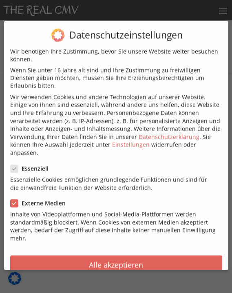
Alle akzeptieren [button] (116, 257)
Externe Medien (40, 195)
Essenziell (32, 161)
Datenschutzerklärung (169, 129)
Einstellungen (131, 137)
